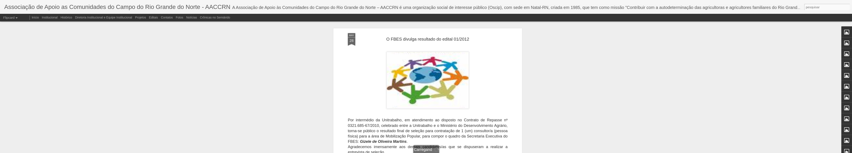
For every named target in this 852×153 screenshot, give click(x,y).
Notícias (191, 17)
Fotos (179, 17)
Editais (153, 17)
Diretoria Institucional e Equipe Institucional (103, 17)
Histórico (66, 17)
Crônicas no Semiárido (215, 17)
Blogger (443, 150)
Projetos (140, 17)
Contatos (167, 17)
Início (35, 17)
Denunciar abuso (457, 150)
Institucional (50, 17)
